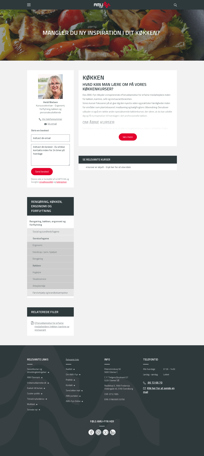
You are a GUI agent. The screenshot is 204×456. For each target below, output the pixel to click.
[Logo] (102, 5)
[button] (59, 5)
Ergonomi (37, 245)
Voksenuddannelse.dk (36, 382)
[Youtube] (105, 432)
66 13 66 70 (154, 383)
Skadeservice (39, 279)
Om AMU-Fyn (72, 374)
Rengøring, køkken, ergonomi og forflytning (46, 206)
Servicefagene (41, 238)
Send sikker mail (73, 390)
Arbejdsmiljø (39, 286)
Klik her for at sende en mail (159, 390)
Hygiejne (37, 272)
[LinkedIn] (113, 432)
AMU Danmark (33, 377)
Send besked (42, 171)
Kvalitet (69, 369)
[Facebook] (91, 432)
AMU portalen (72, 395)
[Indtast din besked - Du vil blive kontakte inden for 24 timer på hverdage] (50, 155)
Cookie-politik (33, 393)
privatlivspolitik (46, 181)
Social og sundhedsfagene (46, 231)
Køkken (37, 265)
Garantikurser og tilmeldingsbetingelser (37, 370)
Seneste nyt (32, 409)
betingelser (61, 181)
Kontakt (69, 385)
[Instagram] (98, 432)
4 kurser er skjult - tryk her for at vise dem (108, 167)
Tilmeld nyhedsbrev (35, 398)
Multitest (31, 404)
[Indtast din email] (50, 138)
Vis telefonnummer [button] (52, 119)
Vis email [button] (52, 123)
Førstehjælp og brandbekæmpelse (50, 293)
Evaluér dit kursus (34, 388)
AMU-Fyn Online (73, 401)
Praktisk (69, 379)
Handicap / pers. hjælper (45, 252)
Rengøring (38, 259)
